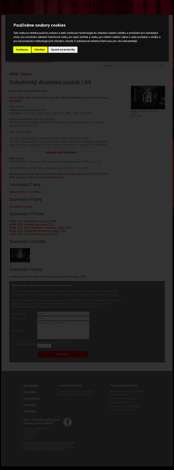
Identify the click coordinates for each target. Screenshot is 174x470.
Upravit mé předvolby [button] (63, 49)
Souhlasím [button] (22, 49)
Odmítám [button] (39, 49)
